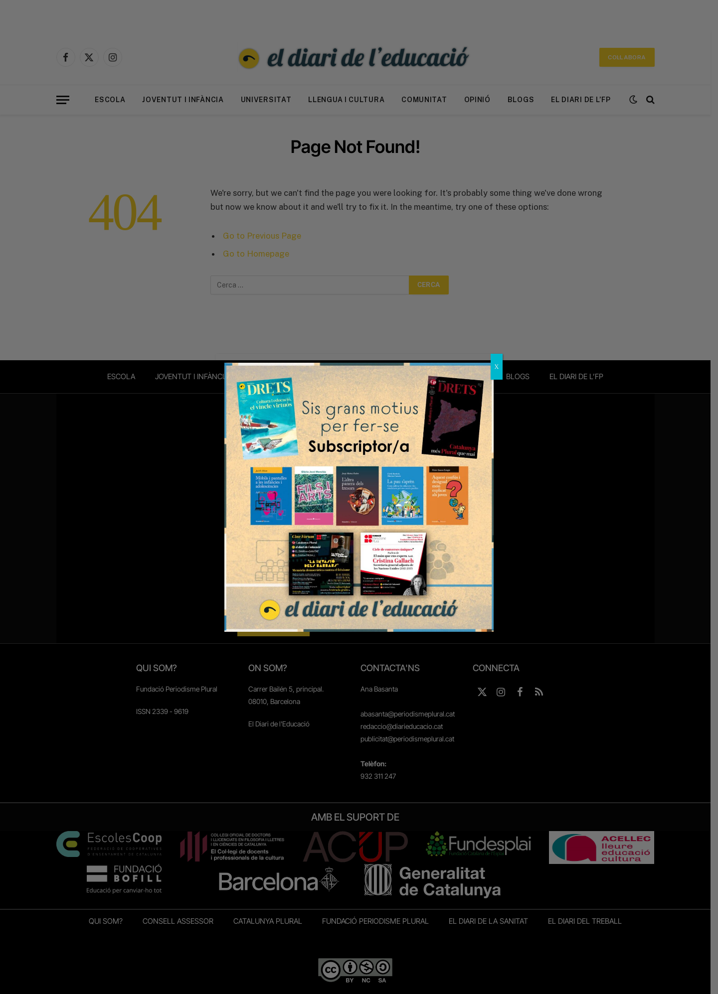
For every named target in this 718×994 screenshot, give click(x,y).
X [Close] (497, 366)
